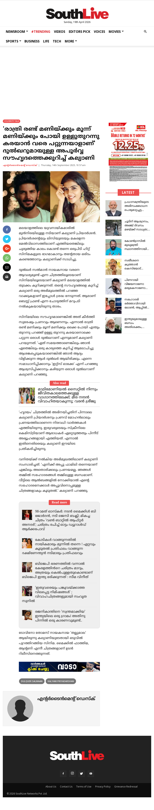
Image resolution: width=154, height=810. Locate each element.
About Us (51, 791)
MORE (71, 41)
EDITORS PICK (79, 31)
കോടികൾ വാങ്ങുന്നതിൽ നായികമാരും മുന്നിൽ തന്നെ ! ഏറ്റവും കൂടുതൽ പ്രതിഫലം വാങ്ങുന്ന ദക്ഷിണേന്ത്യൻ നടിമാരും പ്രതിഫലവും (53, 549)
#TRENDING (40, 31)
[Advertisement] (77, 79)
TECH (57, 41)
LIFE (46, 41)
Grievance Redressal (126, 791)
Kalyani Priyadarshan (61, 685)
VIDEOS (59, 31)
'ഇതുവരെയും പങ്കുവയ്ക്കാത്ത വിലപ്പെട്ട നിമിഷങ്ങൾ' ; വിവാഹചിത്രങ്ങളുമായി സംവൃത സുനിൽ (55, 599)
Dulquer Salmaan (32, 685)
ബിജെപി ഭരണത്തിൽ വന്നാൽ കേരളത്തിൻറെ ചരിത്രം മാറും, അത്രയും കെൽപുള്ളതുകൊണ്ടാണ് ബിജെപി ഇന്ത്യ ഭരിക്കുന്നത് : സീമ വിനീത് (58, 575)
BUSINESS (32, 41)
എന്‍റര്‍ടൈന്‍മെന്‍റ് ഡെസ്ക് (20, 165)
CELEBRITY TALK (11, 121)
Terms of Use (83, 791)
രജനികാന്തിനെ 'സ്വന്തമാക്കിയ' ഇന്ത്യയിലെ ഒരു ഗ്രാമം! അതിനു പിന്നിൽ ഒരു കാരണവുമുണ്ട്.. (61, 620)
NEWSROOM (17, 31)
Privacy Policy (102, 791)
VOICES (99, 31)
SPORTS (13, 41)
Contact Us (66, 791)
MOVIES (116, 31)
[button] (145, 32)
